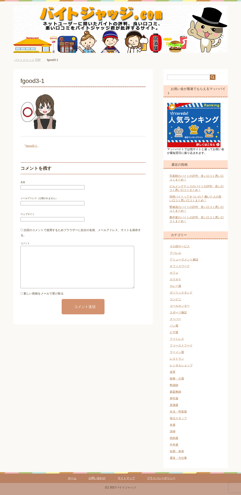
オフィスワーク (180, 266)
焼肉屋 (174, 438)
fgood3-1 (31, 145)
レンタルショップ (181, 365)
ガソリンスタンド (181, 292)
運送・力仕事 (178, 457)
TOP (27, 59)
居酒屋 (174, 405)
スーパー (175, 319)
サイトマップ (126, 478)
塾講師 (174, 385)
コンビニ (175, 299)
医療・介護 (177, 378)
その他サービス (180, 246)
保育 (172, 371)
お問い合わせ (97, 478)
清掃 (172, 431)
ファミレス (177, 338)
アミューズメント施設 (184, 259)
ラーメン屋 (177, 352)
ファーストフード (181, 345)
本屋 (172, 424)
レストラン (177, 358)
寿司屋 (174, 398)
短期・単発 (177, 451)
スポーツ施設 (178, 312)
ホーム (72, 478)
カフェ (174, 272)
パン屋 (174, 325)
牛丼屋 (174, 444)
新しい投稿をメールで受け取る (44, 293)
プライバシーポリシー (161, 478)
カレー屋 (175, 286)
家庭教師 (175, 391)
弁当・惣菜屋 (178, 411)
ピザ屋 (174, 332)
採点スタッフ (178, 418)
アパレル (175, 252)
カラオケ (175, 279)
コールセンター (180, 305)
